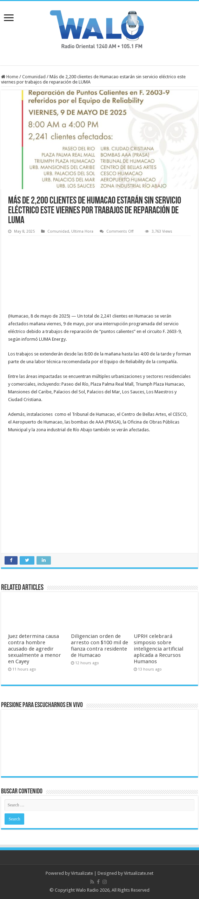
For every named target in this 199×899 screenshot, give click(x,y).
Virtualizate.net (138, 873)
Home (9, 76)
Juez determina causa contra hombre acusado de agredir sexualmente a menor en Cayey (34, 649)
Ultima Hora (82, 231)
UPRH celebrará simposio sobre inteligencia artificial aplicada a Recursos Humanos (158, 649)
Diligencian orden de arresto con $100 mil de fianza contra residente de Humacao (99, 645)
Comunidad (34, 76)
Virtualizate (82, 873)
